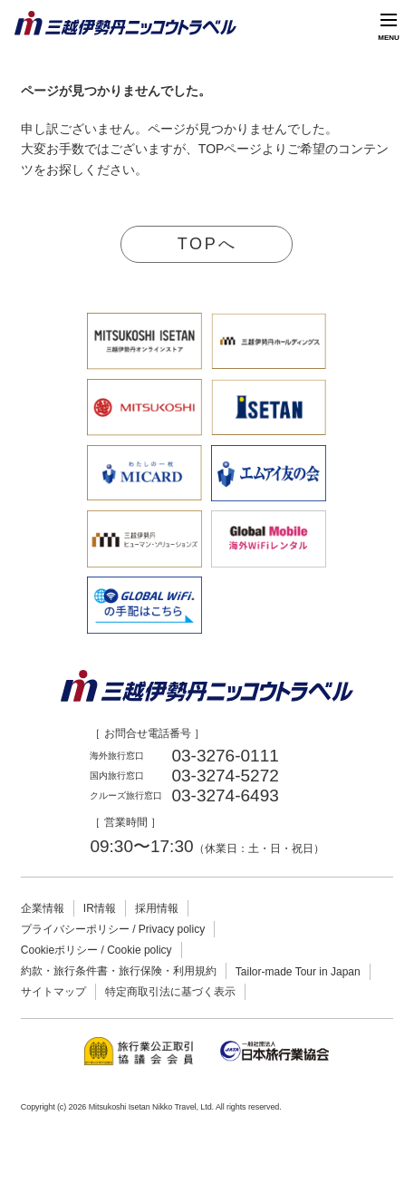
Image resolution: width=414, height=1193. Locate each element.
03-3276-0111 (224, 755)
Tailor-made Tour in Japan (298, 971)
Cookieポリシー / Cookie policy (96, 950)
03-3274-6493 (224, 795)
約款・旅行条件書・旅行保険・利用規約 (119, 971)
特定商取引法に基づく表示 (170, 991)
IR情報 (99, 908)
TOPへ (207, 244)
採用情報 (156, 908)
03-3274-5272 (224, 775)
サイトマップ (53, 991)
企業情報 (42, 908)
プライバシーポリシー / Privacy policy (113, 929)
